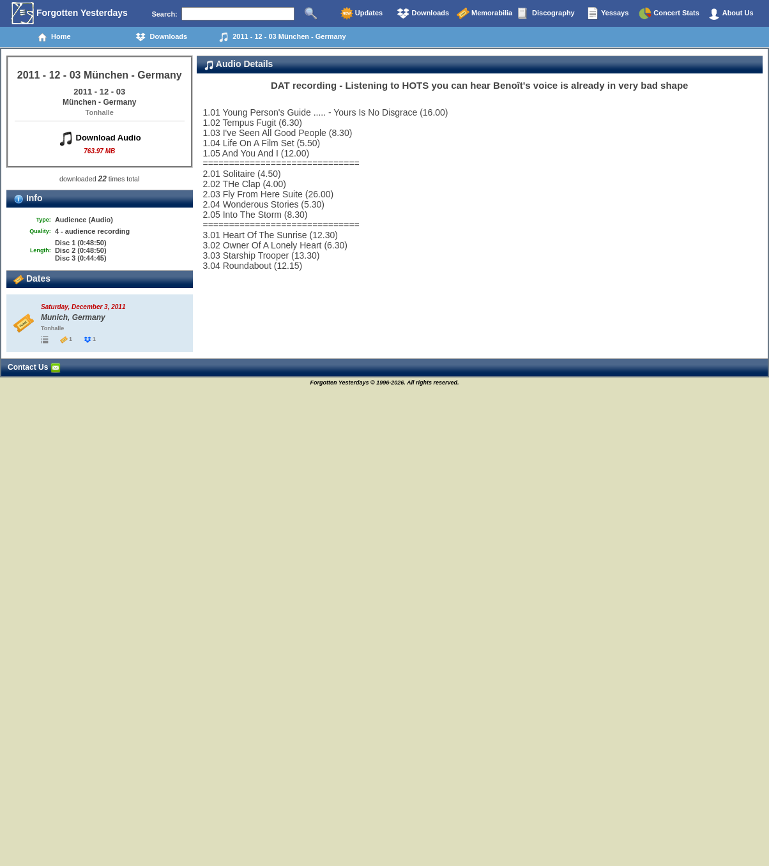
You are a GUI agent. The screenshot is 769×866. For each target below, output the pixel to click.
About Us (731, 13)
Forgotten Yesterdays (69, 13)
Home (54, 37)
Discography (546, 13)
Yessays (607, 13)
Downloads (423, 13)
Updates (361, 13)
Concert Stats (669, 13)
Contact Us (34, 367)
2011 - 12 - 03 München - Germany (282, 37)
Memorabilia (484, 13)
